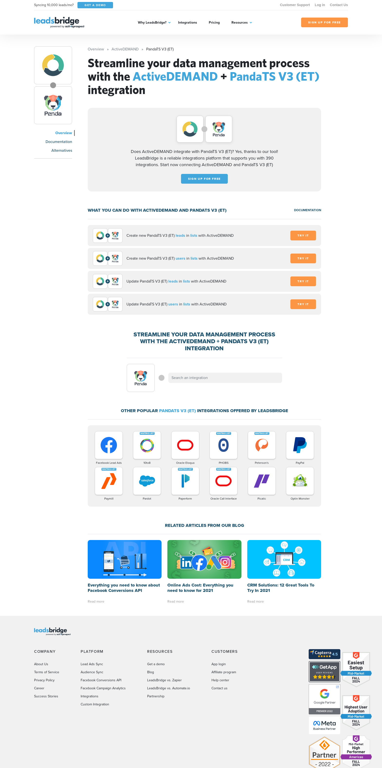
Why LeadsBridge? (152, 22)
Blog (150, 672)
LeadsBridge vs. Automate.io (168, 688)
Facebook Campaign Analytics (103, 688)
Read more (96, 601)
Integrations (187, 22)
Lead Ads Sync (92, 664)
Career (39, 688)
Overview (63, 133)
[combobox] (225, 378)
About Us (41, 664)
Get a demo (156, 664)
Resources (239, 22)
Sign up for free (204, 179)
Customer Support (295, 5)
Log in (320, 5)
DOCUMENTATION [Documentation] (307, 210)
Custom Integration (95, 704)
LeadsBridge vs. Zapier (164, 680)
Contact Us (339, 5)
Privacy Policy (44, 680)
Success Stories (46, 696)
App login (218, 664)
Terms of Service (46, 672)
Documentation (59, 141)
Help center (220, 680)
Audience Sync (92, 672)
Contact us (219, 688)
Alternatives (61, 150)
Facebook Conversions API (101, 680)
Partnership (155, 696)
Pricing (214, 22)
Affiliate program (223, 672)
